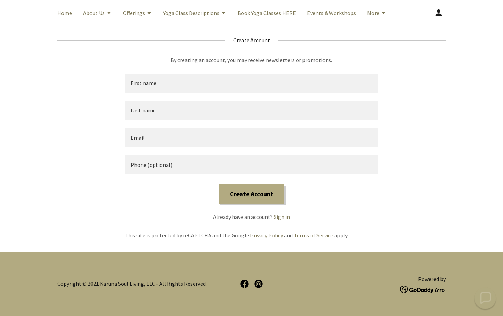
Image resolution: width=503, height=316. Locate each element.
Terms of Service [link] (313, 235)
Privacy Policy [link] (266, 235)
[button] (97, 14)
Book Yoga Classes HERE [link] (267, 12)
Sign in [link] (282, 216)
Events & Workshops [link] (331, 12)
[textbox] (251, 83)
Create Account (251, 194)
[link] (245, 284)
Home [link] (64, 12)
